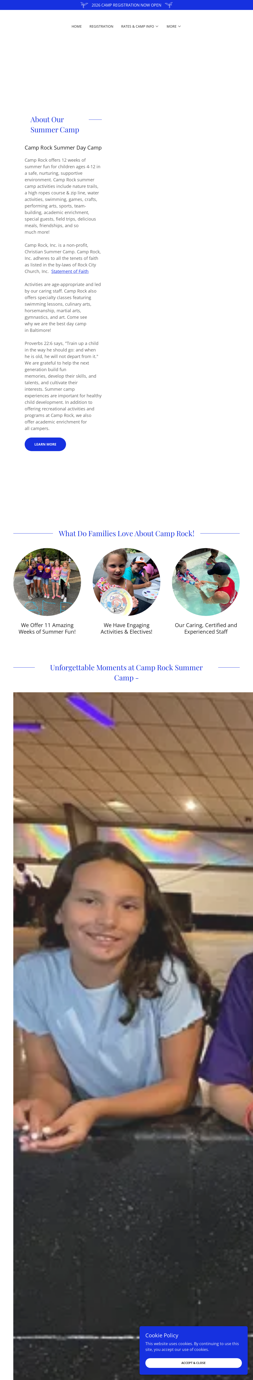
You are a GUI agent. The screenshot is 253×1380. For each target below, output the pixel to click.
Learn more (45, 444)
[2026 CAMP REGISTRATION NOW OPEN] (126, 5)
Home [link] (77, 26)
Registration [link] (101, 26)
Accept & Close (199, 1363)
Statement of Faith (70, 271)
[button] (140, 26)
